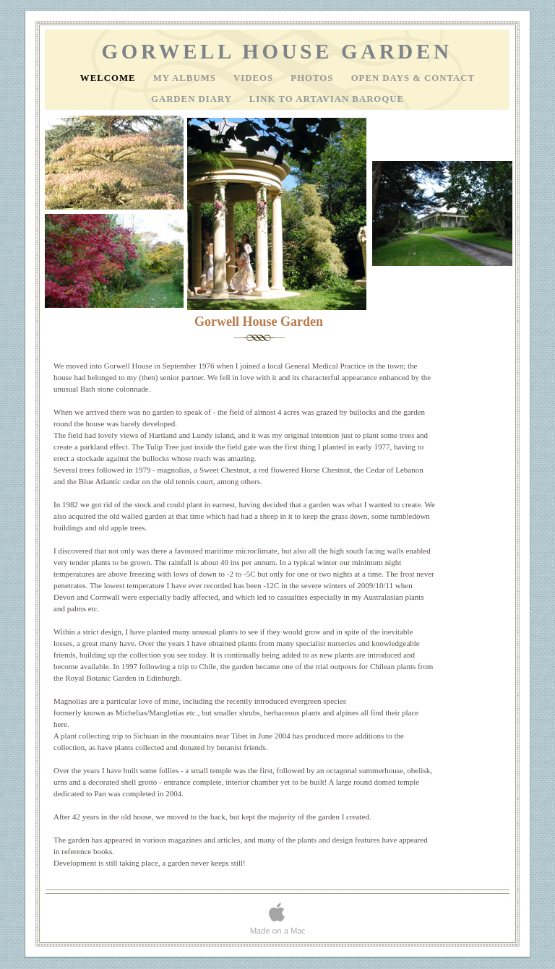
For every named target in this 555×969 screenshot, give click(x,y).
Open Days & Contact (413, 78)
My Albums (186, 78)
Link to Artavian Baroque (326, 99)
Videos (254, 78)
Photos (313, 78)
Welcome (109, 78)
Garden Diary (193, 99)
